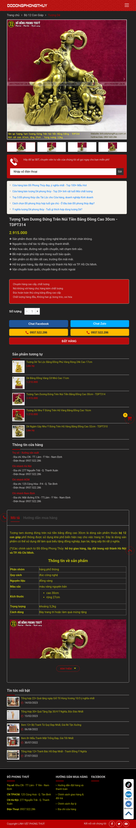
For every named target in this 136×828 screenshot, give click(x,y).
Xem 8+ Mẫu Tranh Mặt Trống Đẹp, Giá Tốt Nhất (47, 738)
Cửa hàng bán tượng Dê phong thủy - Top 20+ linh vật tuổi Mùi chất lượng (52, 191)
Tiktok (128, 786)
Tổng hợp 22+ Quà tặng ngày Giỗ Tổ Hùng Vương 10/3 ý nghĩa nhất (58, 698)
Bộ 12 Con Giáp (34, 15)
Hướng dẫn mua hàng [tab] (40, 518)
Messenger (128, 805)
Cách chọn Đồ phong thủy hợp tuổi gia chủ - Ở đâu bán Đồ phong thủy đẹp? (53, 203)
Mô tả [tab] (15, 518)
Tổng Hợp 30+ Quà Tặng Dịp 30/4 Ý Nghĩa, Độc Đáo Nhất (52, 711)
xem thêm (68, 668)
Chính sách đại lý (67, 803)
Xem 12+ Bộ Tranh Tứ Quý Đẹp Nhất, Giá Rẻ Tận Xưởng (51, 724)
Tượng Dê (54, 15)
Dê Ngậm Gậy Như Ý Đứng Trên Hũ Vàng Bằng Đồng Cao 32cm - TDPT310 (67, 426)
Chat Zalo (128, 795)
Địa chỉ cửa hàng (67, 809)
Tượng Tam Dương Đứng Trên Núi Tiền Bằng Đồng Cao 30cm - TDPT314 (65, 394)
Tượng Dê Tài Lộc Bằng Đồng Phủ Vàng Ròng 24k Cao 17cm (59, 362)
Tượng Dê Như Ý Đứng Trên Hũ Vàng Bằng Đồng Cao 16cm (58, 410)
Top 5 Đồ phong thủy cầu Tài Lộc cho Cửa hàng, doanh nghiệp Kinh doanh (52, 197)
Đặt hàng (69, 341)
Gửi (120, 171)
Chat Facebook (38, 323)
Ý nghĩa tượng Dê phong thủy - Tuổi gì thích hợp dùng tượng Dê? (47, 209)
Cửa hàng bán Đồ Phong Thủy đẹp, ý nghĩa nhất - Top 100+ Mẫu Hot (49, 185)
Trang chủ (13, 15)
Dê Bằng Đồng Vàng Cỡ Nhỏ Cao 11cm (47, 378)
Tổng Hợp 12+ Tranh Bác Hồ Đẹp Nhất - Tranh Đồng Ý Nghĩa (54, 751)
